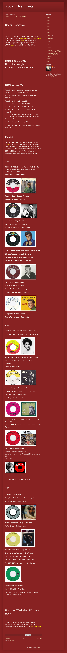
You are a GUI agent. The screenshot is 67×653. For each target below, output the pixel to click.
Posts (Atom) (12, 640)
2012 (48, 61)
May (49, 44)
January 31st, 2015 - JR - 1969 (53, 54)
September (50, 38)
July (48, 41)
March (49, 47)
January (49, 56)
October (49, 36)
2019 (48, 26)
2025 (48, 17)
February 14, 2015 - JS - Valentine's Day (55, 51)
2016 (48, 31)
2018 (48, 28)
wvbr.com (58, 72)
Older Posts (39, 638)
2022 (48, 22)
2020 (48, 25)
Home (24, 638)
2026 (48, 16)
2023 (48, 20)
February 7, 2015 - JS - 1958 (53, 53)
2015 (48, 32)
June (49, 42)
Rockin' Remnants (19, 6)
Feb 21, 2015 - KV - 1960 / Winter (15, 16)
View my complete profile (50, 76)
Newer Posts (7, 638)
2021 (48, 23)
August (49, 39)
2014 (48, 58)
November (50, 35)
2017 (48, 29)
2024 (48, 19)
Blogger (38, 647)
